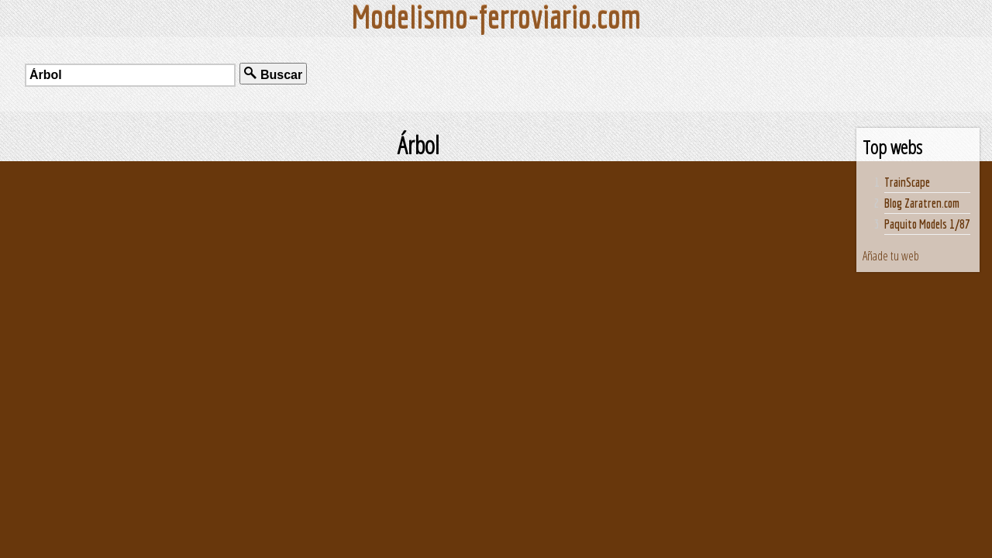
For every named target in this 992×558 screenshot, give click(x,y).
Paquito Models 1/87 (927, 224)
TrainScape (907, 182)
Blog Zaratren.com (921, 203)
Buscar (273, 74)
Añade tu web (891, 255)
